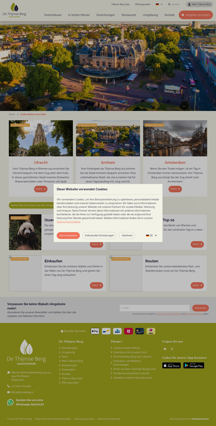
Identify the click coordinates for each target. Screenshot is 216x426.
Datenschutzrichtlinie (68, 221)
